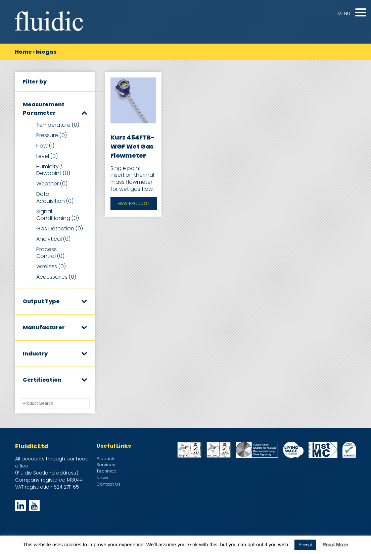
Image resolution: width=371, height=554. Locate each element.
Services (105, 464)
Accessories (56, 277)
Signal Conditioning (57, 215)
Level (47, 156)
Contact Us (108, 484)
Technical (107, 471)
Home (23, 52)
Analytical (53, 239)
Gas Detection (59, 228)
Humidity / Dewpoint (53, 170)
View (133, 204)
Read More (335, 544)
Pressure (51, 135)
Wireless (51, 266)
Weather (51, 183)
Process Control (50, 252)
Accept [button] (305, 544)
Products (105, 458)
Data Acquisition (55, 197)
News (102, 478)
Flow (45, 146)
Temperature (57, 125)
